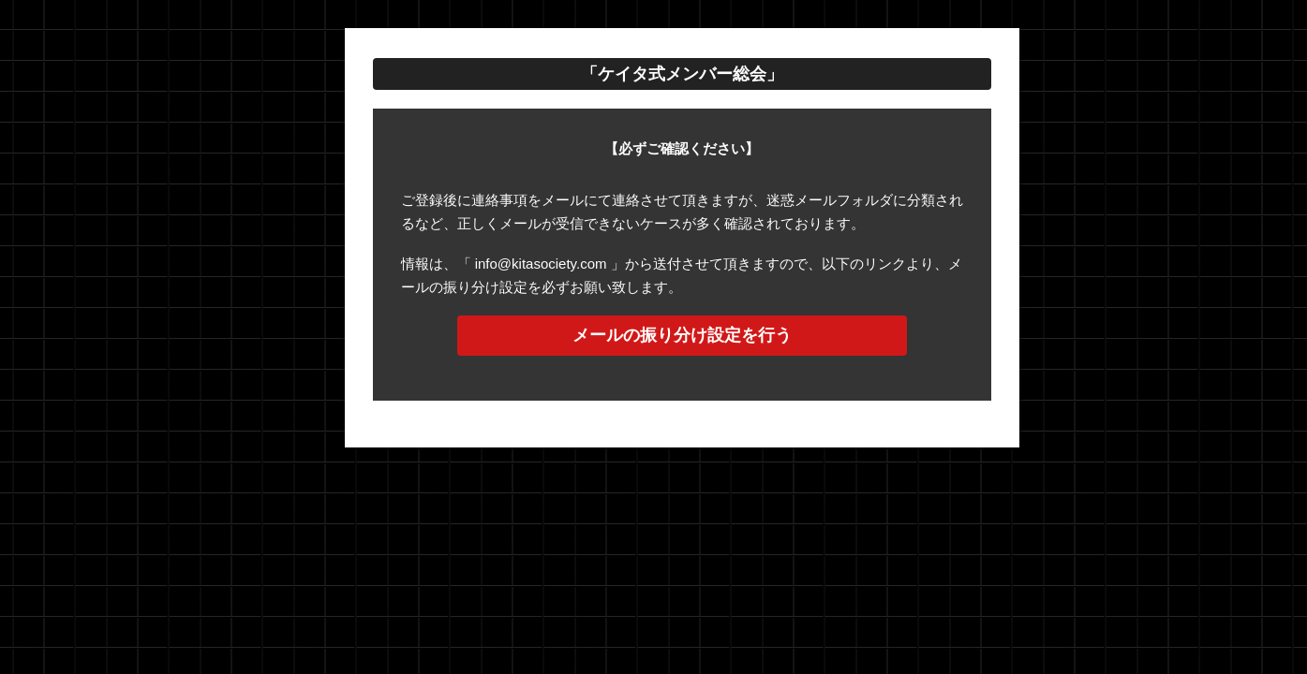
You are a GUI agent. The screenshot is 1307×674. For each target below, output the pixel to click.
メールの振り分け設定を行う (682, 335)
